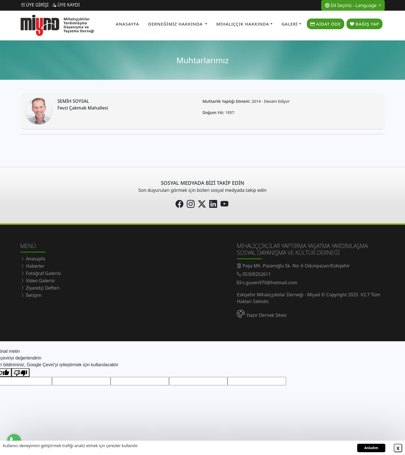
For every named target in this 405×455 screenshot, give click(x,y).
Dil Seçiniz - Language (351, 5)
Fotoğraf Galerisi (43, 272)
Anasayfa (35, 257)
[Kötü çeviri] (21, 371)
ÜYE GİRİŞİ (34, 5)
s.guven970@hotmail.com (269, 281)
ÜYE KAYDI (66, 5)
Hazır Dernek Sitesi (267, 314)
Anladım (371, 447)
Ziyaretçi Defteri (42, 286)
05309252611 (256, 273)
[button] (178, 23)
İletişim (33, 294)
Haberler (34, 264)
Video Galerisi (40, 279)
